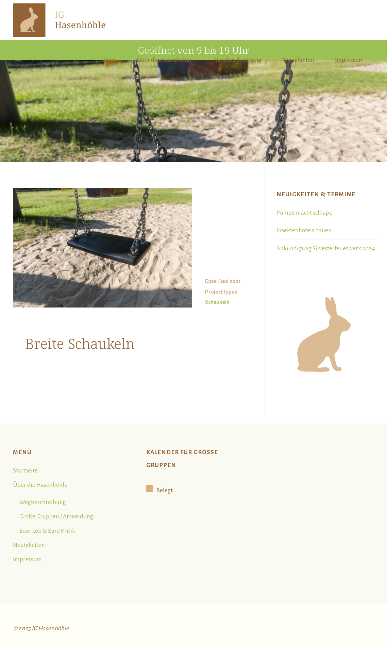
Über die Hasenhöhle (40, 485)
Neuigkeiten (29, 545)
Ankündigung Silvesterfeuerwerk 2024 (325, 248)
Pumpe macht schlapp (304, 213)
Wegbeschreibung (42, 502)
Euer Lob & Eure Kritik (47, 531)
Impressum (27, 559)
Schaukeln (217, 302)
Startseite (25, 470)
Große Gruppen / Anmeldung (56, 516)
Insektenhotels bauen (304, 230)
